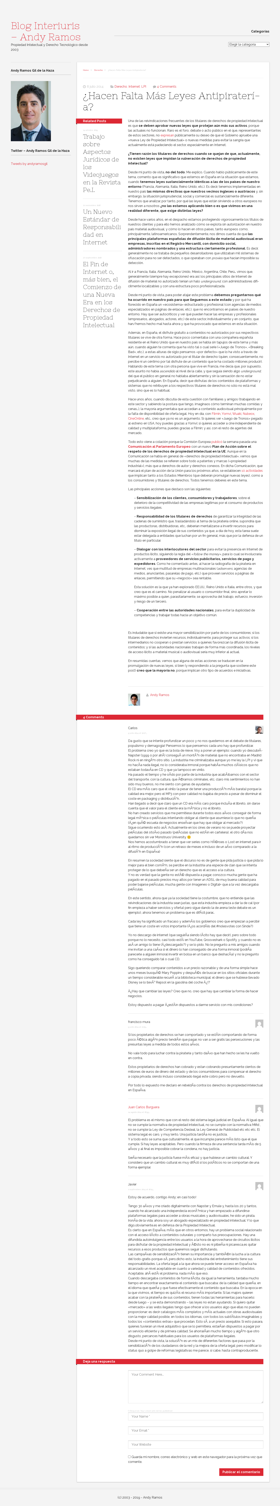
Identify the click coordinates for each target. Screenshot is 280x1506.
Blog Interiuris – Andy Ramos (46, 31)
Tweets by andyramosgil (29, 164)
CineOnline (136, 418)
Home (86, 70)
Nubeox (248, 414)
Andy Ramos (159, 695)
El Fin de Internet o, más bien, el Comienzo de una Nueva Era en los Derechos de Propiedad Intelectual (102, 294)
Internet (134, 86)
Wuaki (236, 414)
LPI (143, 86)
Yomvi (226, 414)
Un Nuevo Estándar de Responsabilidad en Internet (102, 227)
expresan (167, 135)
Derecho (98, 70)
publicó (216, 442)
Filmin (216, 414)
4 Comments (166, 86)
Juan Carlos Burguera (143, 1107)
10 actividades (252, 471)
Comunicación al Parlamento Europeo (159, 447)
